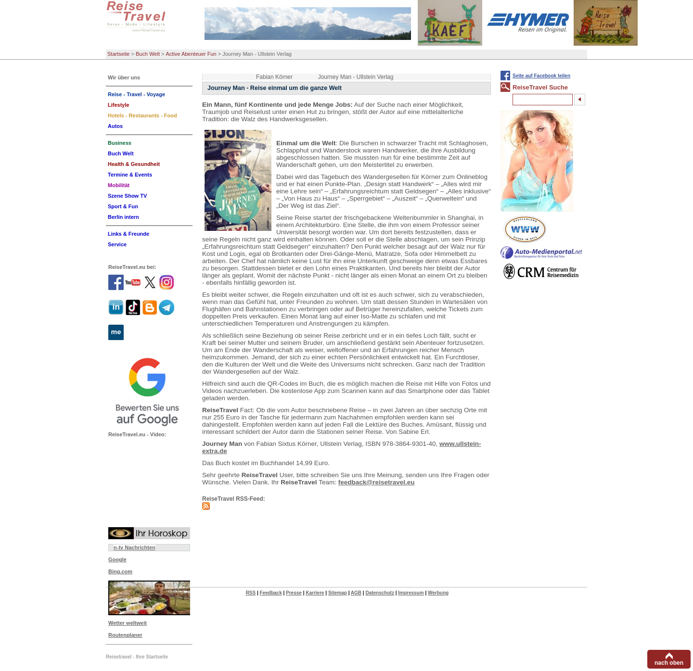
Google (117, 559)
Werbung (438, 592)
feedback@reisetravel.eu (376, 482)
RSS (251, 592)
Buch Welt (148, 54)
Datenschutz (379, 592)
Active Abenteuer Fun (191, 54)
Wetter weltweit (127, 623)
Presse (294, 592)
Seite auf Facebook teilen (541, 75)
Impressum (411, 592)
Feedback (271, 592)
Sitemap (337, 592)
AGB (356, 592)
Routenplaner (125, 635)
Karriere (315, 592)
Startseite (118, 54)
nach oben (668, 662)
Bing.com (120, 571)
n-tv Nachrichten (134, 547)
